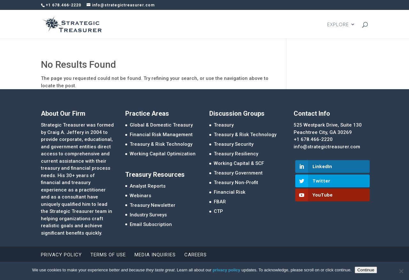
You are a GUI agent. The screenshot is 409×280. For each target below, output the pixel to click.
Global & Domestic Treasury (161, 125)
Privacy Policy (61, 255)
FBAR (220, 202)
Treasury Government (238, 173)
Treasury (224, 125)
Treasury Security (233, 144)
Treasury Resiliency (236, 154)
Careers (195, 255)
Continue (365, 270)
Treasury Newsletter (152, 205)
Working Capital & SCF (239, 163)
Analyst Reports (148, 186)
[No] (401, 271)
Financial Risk (229, 192)
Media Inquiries (155, 255)
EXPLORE (338, 24)
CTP (218, 211)
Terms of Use (108, 255)
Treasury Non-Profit (236, 182)
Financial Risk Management (161, 134)
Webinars (140, 195)
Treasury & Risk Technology (161, 144)
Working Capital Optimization (163, 154)
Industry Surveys (148, 215)
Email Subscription (151, 224)
